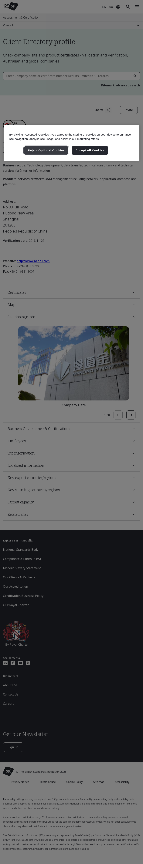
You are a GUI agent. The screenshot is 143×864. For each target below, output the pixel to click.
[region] (71, 143)
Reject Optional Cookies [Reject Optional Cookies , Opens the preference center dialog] (46, 150)
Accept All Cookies (90, 150)
